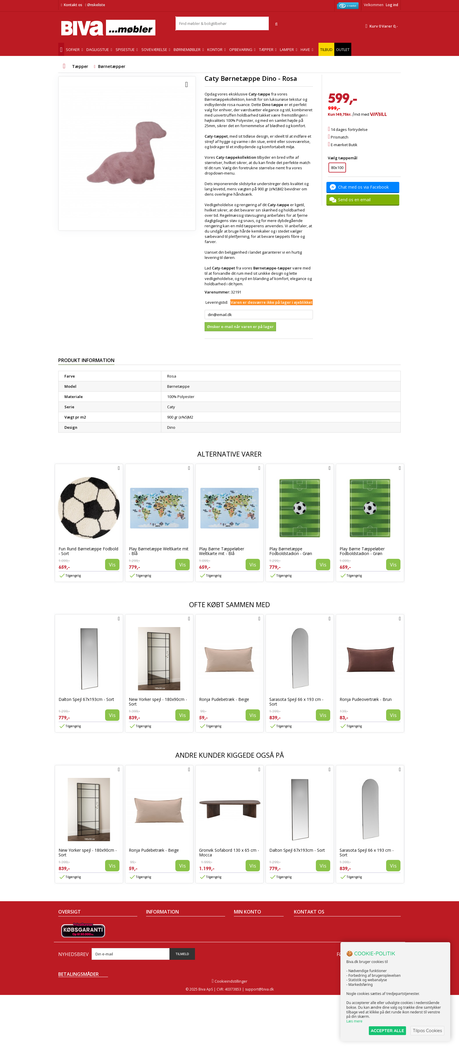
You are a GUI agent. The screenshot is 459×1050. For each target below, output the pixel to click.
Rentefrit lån (157, 955)
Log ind (392, 4)
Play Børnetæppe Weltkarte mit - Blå (159, 551)
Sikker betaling (159, 940)
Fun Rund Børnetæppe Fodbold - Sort (88, 551)
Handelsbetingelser (163, 925)
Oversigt (65, 963)
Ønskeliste (95, 4)
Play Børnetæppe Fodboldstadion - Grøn (290, 551)
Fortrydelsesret (159, 963)
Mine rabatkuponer (251, 955)
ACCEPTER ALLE (387, 1030)
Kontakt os (73, 4)
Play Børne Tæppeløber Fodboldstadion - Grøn (362, 551)
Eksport (153, 947)
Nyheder (66, 940)
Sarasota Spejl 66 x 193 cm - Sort (296, 701)
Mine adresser (247, 940)
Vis (112, 564)
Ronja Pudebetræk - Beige (224, 699)
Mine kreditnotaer (250, 932)
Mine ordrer (244, 925)
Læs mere (354, 1021)
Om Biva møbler (160, 932)
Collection (67, 932)
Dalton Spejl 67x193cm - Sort (86, 699)
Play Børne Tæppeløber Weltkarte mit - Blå (221, 551)
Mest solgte (68, 947)
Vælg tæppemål (343, 158)
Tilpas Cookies (427, 1030)
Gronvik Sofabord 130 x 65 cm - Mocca (229, 852)
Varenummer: (217, 292)
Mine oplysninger (249, 947)
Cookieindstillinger (229, 1036)
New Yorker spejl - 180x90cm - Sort (158, 701)
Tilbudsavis (68, 925)
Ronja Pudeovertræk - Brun (366, 699)
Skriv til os (305, 966)
